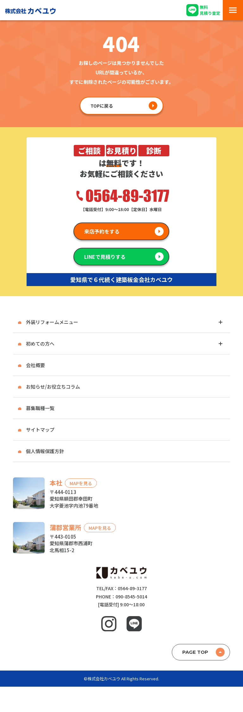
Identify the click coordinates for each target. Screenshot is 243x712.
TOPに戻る (101, 106)
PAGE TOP (195, 652)
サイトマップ (40, 429)
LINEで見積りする (105, 256)
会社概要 (35, 365)
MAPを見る (81, 483)
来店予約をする (102, 231)
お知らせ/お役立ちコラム (53, 386)
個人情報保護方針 (45, 451)
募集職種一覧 (40, 408)
